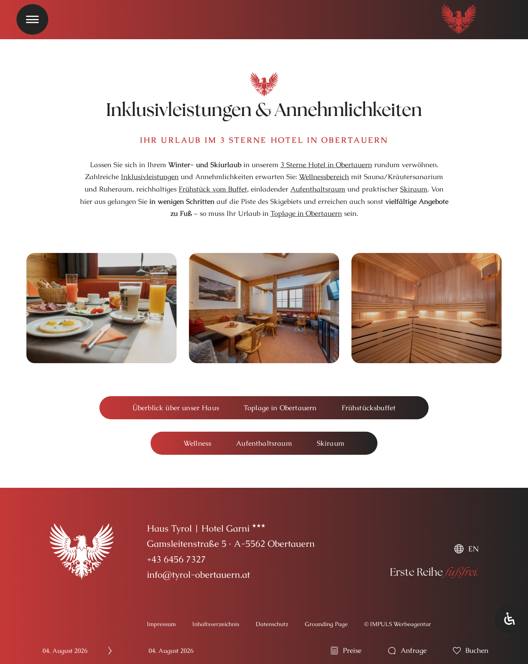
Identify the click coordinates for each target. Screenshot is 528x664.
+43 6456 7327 (176, 559)
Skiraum (413, 189)
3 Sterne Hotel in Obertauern (326, 164)
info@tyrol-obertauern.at (198, 574)
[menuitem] (466, 548)
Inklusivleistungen (150, 176)
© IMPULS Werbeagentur (397, 624)
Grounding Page (326, 624)
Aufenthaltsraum (317, 189)
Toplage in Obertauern (306, 213)
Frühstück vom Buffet (213, 189)
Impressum (161, 624)
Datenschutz (272, 624)
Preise (352, 650)
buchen (476, 650)
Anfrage (414, 650)
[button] (175, 407)
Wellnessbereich (324, 176)
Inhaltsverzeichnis (215, 624)
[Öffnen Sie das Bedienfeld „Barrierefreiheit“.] (509, 618)
